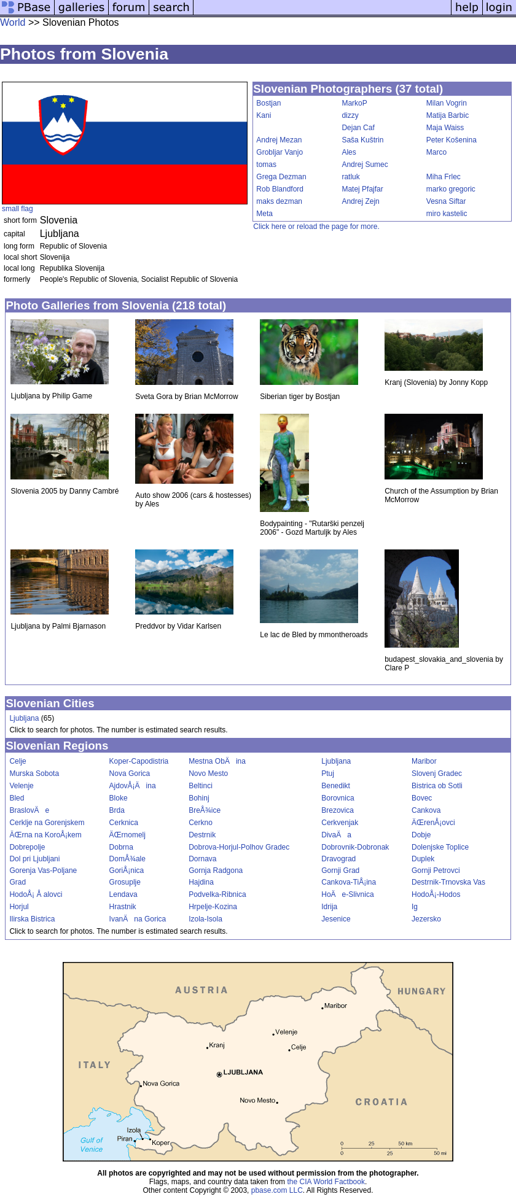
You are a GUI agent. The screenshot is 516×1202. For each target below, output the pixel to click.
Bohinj (199, 798)
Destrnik (202, 835)
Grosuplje (125, 882)
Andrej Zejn (360, 201)
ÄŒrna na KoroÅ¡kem (45, 835)
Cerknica (123, 822)
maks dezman (279, 201)
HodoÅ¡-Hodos (436, 894)
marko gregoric (450, 189)
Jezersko (426, 919)
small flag (17, 208)
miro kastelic (446, 213)
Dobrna (121, 847)
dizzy (350, 115)
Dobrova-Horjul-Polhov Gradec (239, 847)
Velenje (21, 785)
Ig (415, 906)
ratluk (350, 177)
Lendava (123, 894)
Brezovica (337, 810)
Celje (17, 761)
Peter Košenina (451, 140)
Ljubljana (24, 718)
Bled (16, 798)
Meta (264, 213)
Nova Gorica (129, 773)
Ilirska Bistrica (32, 919)
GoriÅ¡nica (126, 870)
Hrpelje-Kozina (213, 906)
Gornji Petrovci (436, 870)
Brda (117, 810)
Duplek (423, 859)
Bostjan (268, 103)
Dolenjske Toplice (440, 847)
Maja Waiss (445, 127)
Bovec (422, 798)
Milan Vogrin (446, 103)
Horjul (18, 906)
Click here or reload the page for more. (316, 226)
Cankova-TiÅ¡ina (348, 882)
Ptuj (327, 773)
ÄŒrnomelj (127, 835)
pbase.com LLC (277, 1190)
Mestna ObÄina (217, 761)
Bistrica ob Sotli (437, 785)
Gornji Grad (340, 870)
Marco (436, 152)
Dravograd (338, 859)
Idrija (329, 906)
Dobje (421, 835)
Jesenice (335, 919)
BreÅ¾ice (205, 810)
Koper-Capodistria (139, 761)
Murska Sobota (34, 773)
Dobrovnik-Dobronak (355, 847)
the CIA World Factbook (326, 1181)
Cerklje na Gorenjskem (46, 822)
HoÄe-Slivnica (347, 894)
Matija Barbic (447, 115)
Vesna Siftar (446, 201)
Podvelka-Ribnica (217, 894)
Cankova (426, 810)
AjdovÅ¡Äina (132, 785)
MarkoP (354, 103)
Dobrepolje (27, 847)
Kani (263, 115)
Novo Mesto (208, 773)
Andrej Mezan (279, 140)
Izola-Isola (205, 919)
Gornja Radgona (216, 870)
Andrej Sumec (365, 164)
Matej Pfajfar (362, 189)
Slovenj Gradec (437, 773)
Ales (349, 152)
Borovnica (337, 798)
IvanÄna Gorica (137, 919)
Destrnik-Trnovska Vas (448, 882)
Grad (17, 882)
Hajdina (201, 882)
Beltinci (201, 785)
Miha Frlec (443, 177)
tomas (266, 164)
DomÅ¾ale (127, 859)
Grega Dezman (281, 177)
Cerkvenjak (339, 822)
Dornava (202, 859)
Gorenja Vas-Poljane (43, 870)
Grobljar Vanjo (279, 152)
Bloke (118, 798)
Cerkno (201, 822)
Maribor (424, 761)
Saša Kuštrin (362, 140)
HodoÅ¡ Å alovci (35, 894)
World (13, 22)
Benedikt (335, 785)
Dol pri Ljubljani (34, 859)
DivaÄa (336, 835)
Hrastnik (122, 906)
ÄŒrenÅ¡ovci (433, 822)
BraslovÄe (29, 810)
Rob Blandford (279, 189)
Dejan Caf (358, 127)
